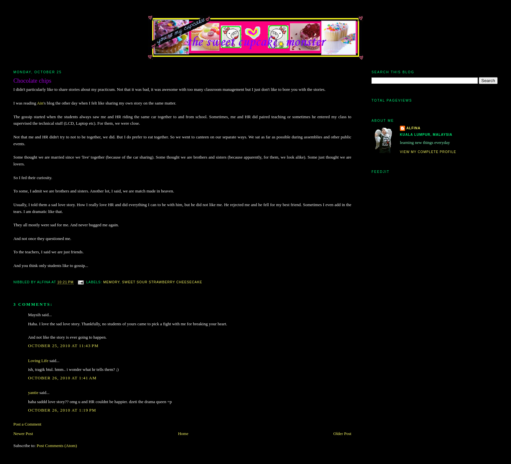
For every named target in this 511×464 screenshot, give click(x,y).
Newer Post (23, 433)
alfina (413, 128)
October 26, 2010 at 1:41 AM (62, 377)
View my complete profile (428, 152)
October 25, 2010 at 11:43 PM (63, 345)
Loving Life (38, 360)
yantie (33, 392)
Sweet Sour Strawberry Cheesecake (162, 282)
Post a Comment (27, 424)
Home (183, 433)
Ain (40, 103)
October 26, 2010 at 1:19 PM (62, 410)
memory (111, 282)
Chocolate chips (32, 80)
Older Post (342, 433)
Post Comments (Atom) (56, 445)
